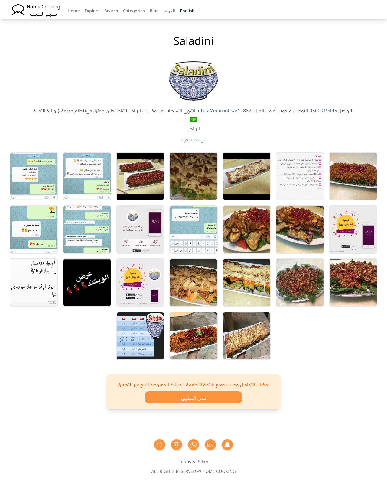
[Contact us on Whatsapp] (193, 445)
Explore (92, 10)
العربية (169, 10)
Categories (134, 10)
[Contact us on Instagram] (177, 445)
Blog (154, 10)
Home (73, 10)
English (187, 10)
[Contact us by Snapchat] (227, 445)
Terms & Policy (193, 461)
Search (111, 10)
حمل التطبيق (193, 397)
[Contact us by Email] (210, 445)
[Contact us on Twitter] (160, 445)
